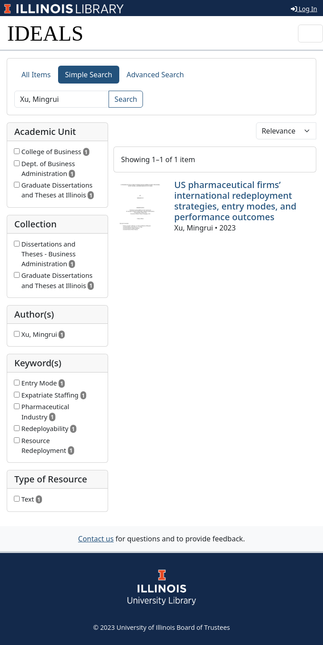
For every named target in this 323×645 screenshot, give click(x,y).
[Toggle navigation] (310, 33)
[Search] (61, 99)
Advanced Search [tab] (155, 75)
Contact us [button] (96, 539)
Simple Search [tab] (89, 75)
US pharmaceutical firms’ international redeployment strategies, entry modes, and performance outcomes (235, 201)
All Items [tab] (36, 75)
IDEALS (45, 33)
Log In (304, 8)
